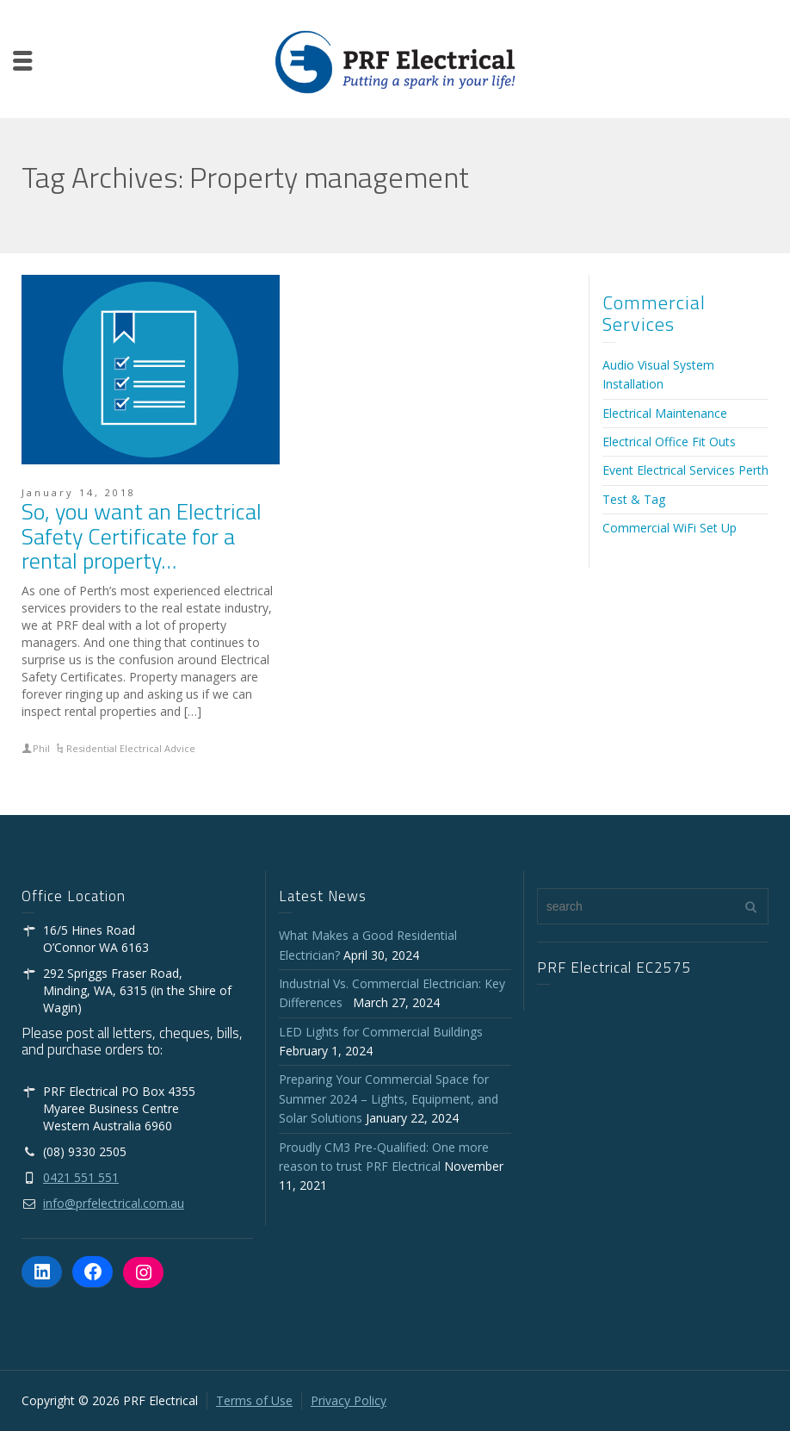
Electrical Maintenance (664, 413)
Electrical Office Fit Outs (669, 441)
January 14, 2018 (79, 492)
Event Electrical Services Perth (685, 470)
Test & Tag (633, 499)
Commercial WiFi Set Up (669, 528)
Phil (41, 748)
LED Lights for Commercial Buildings (381, 1031)
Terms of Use (254, 1400)
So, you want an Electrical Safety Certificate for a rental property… (142, 536)
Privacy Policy (348, 1400)
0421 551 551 (81, 1177)
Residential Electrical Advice (130, 748)
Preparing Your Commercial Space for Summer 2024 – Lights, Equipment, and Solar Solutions (388, 1098)
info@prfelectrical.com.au (113, 1203)
